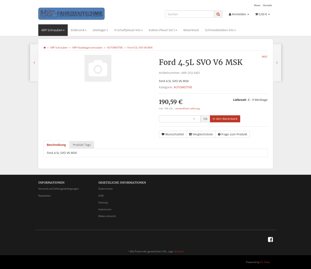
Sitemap (103, 202)
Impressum (104, 209)
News (257, 5)
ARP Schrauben (53, 30)
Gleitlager (100, 30)
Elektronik (78, 30)
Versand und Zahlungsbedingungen (58, 188)
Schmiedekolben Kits (220, 30)
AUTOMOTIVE (183, 87)
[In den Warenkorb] (225, 118)
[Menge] (180, 118)
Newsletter (44, 195)
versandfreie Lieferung (187, 108)
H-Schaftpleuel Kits (128, 30)
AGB (101, 195)
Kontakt (267, 5)
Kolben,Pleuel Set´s (163, 30)
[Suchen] (189, 14)
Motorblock (191, 30)
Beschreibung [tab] (56, 145)
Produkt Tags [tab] (82, 145)
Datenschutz (105, 188)
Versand (178, 251)
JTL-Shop (265, 262)
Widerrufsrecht (107, 216)
